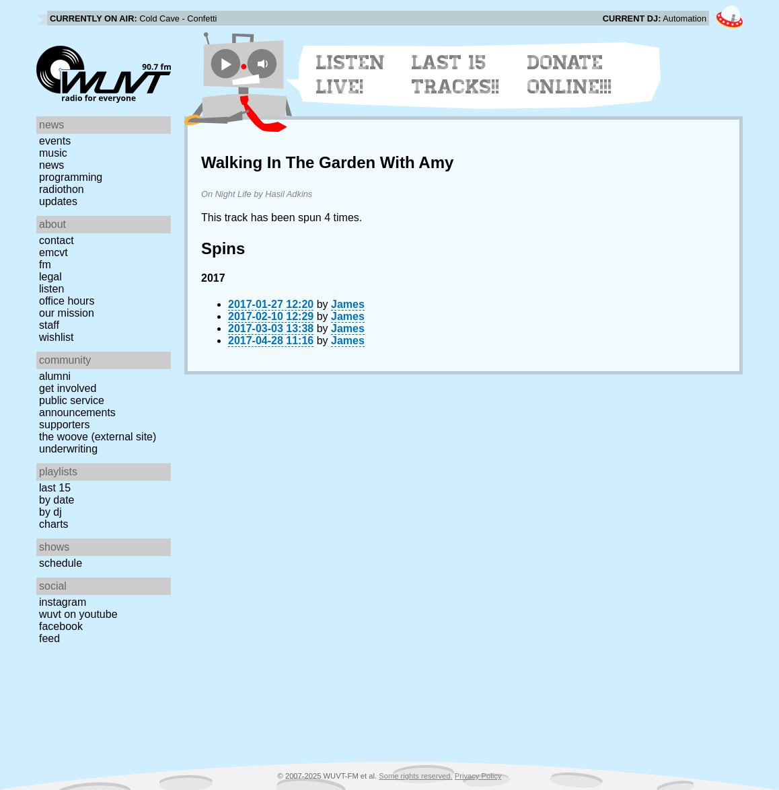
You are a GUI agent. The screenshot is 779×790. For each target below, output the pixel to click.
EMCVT (53, 252)
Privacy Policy (478, 776)
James (348, 304)
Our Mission (66, 313)
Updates (58, 201)
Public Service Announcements (77, 406)
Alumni (55, 376)
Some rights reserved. (415, 776)
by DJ (50, 512)
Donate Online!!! (569, 74)
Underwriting (68, 449)
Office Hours (66, 301)
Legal (50, 276)
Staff (49, 325)
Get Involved (67, 388)
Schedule (60, 563)
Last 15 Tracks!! (456, 74)
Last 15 (55, 487)
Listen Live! (350, 74)
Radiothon (61, 189)
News (51, 165)
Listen (51, 288)
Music (53, 153)
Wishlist (56, 337)
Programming (70, 177)
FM (45, 264)
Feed (49, 638)
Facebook (61, 626)
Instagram (62, 602)
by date (56, 500)
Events (55, 141)
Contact (56, 240)
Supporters (64, 424)
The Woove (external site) (97, 436)
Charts (54, 524)
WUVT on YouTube (78, 614)
